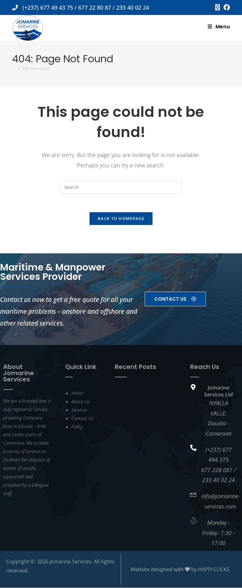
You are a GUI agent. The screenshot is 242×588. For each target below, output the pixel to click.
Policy (76, 426)
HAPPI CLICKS (214, 569)
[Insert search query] (121, 187)
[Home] (14, 68)
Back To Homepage (121, 219)
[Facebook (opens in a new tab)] (226, 7)
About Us (80, 401)
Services (79, 410)
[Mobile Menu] (219, 26)
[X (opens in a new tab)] (217, 7)
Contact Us (82, 418)
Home (77, 393)
